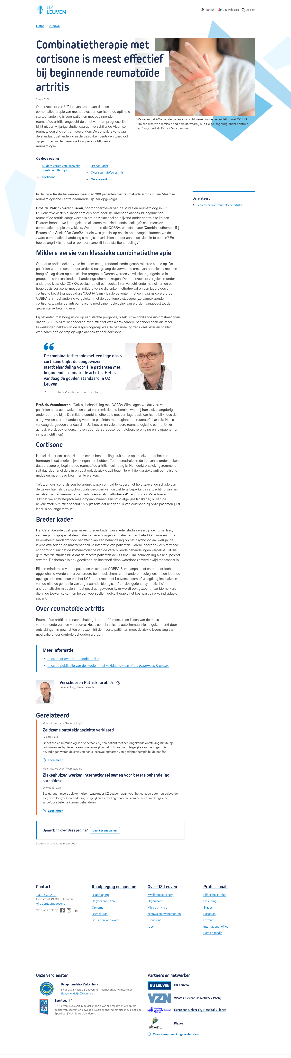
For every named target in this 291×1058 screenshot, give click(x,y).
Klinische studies (214, 894)
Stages (208, 907)
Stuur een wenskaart (105, 920)
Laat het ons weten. (105, 830)
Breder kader (99, 165)
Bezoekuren (100, 913)
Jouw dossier (231, 10)
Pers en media (212, 932)
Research (209, 913)
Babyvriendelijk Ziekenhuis (77, 993)
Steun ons (154, 920)
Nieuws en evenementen (164, 913)
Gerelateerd (99, 179)
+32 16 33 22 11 (46, 894)
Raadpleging (100, 894)
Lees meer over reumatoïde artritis (73, 658)
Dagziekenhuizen (103, 901)
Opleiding (210, 901)
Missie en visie (157, 907)
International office (215, 926)
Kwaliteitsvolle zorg (161, 894)
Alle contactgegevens (50, 903)
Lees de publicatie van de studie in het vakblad (108, 665)
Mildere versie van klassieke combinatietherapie (61, 167)
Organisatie (155, 901)
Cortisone (48, 177)
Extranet (208, 920)
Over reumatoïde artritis (107, 172)
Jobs (151, 926)
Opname (97, 907)
